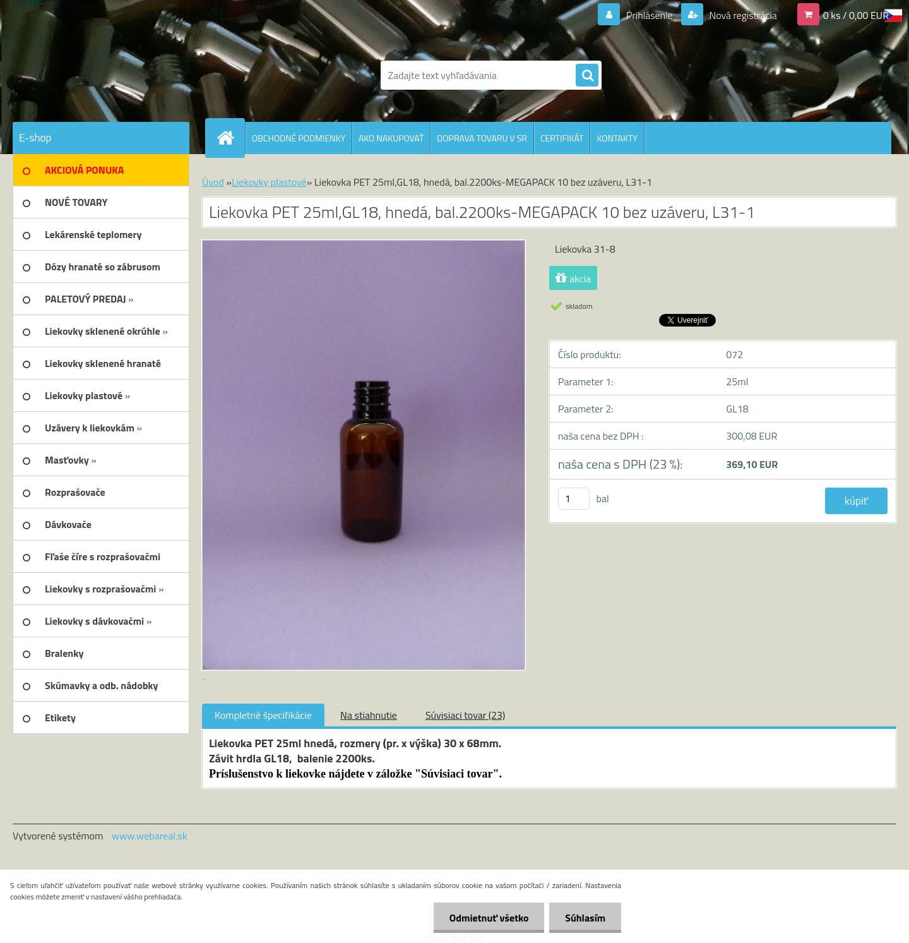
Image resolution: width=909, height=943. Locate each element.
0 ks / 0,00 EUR (856, 15)
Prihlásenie (649, 15)
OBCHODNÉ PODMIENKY (298, 138)
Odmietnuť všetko (488, 917)
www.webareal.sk (149, 835)
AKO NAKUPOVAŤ (391, 138)
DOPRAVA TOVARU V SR (482, 138)
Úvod (213, 181)
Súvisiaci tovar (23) (465, 715)
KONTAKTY (617, 138)
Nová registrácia (742, 15)
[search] (587, 76)
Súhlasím (585, 917)
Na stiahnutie (368, 715)
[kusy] (574, 499)
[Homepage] (230, 137)
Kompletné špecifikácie (263, 715)
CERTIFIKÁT (561, 138)
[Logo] (99, 75)
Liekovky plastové (269, 181)
